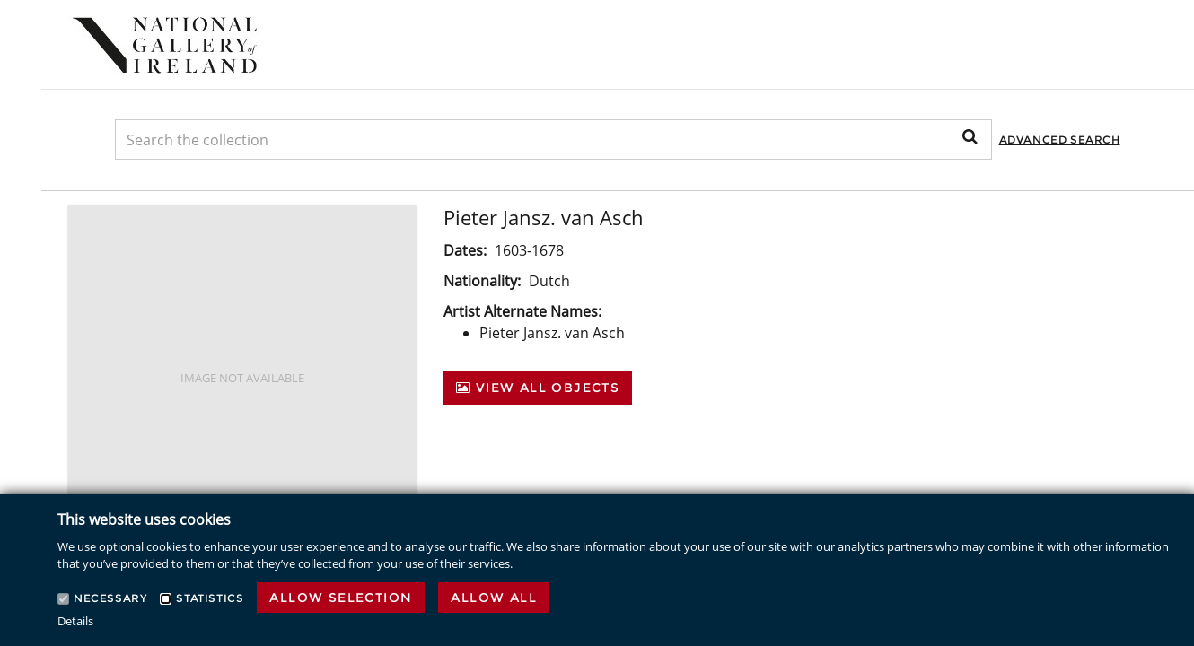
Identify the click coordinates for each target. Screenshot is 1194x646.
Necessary (110, 598)
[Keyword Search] (553, 139)
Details (75, 621)
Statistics (209, 598)
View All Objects (537, 388)
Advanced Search (1059, 139)
